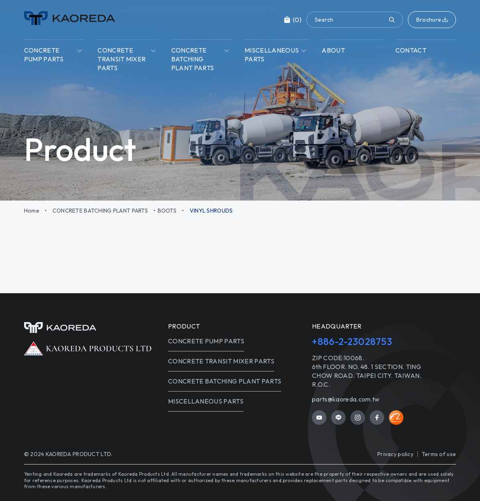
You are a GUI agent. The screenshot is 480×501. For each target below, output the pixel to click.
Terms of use (439, 454)
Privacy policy (395, 454)
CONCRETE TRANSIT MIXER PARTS (221, 361)
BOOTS (167, 210)
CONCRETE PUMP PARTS (206, 341)
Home (31, 210)
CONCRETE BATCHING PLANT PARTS (100, 210)
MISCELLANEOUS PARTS (205, 401)
